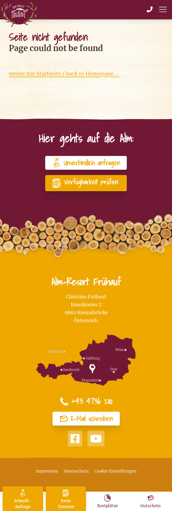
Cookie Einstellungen (115, 471)
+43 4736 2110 (86, 401)
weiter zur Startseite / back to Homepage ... (64, 73)
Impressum (47, 471)
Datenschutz (76, 471)
